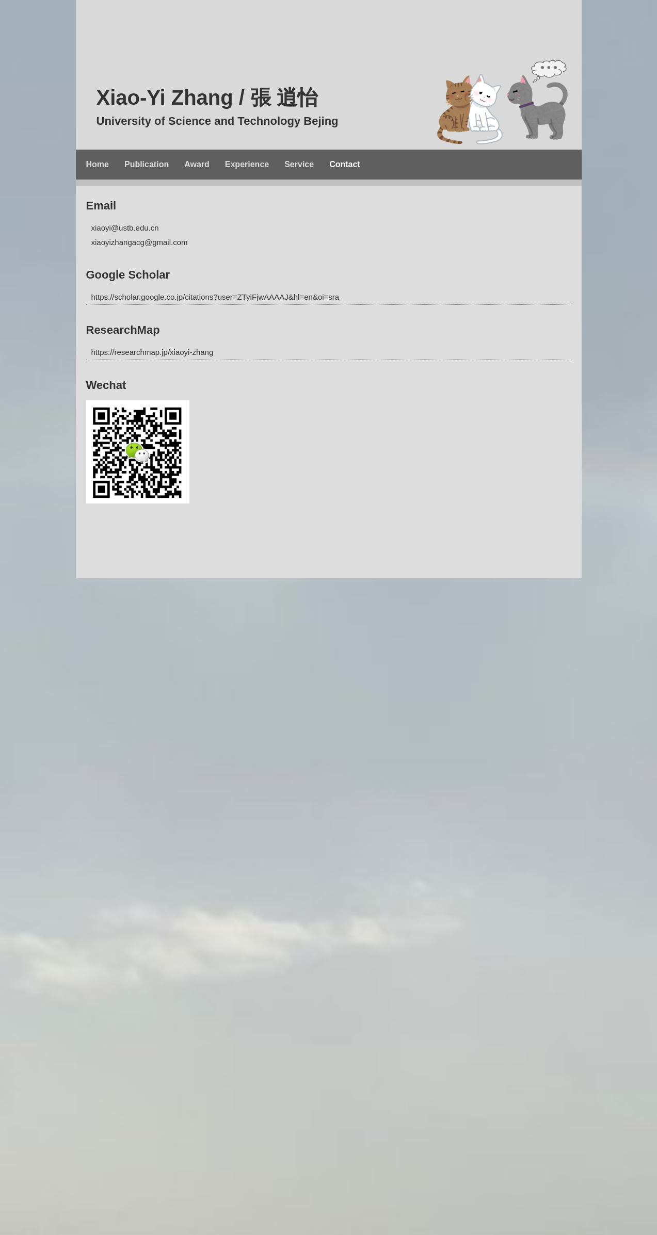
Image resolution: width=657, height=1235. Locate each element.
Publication (146, 164)
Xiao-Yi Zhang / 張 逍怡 (349, 109)
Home (97, 164)
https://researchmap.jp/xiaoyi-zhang (152, 352)
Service (299, 164)
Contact (344, 164)
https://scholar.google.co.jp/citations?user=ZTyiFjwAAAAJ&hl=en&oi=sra (215, 297)
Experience (247, 164)
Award (197, 164)
